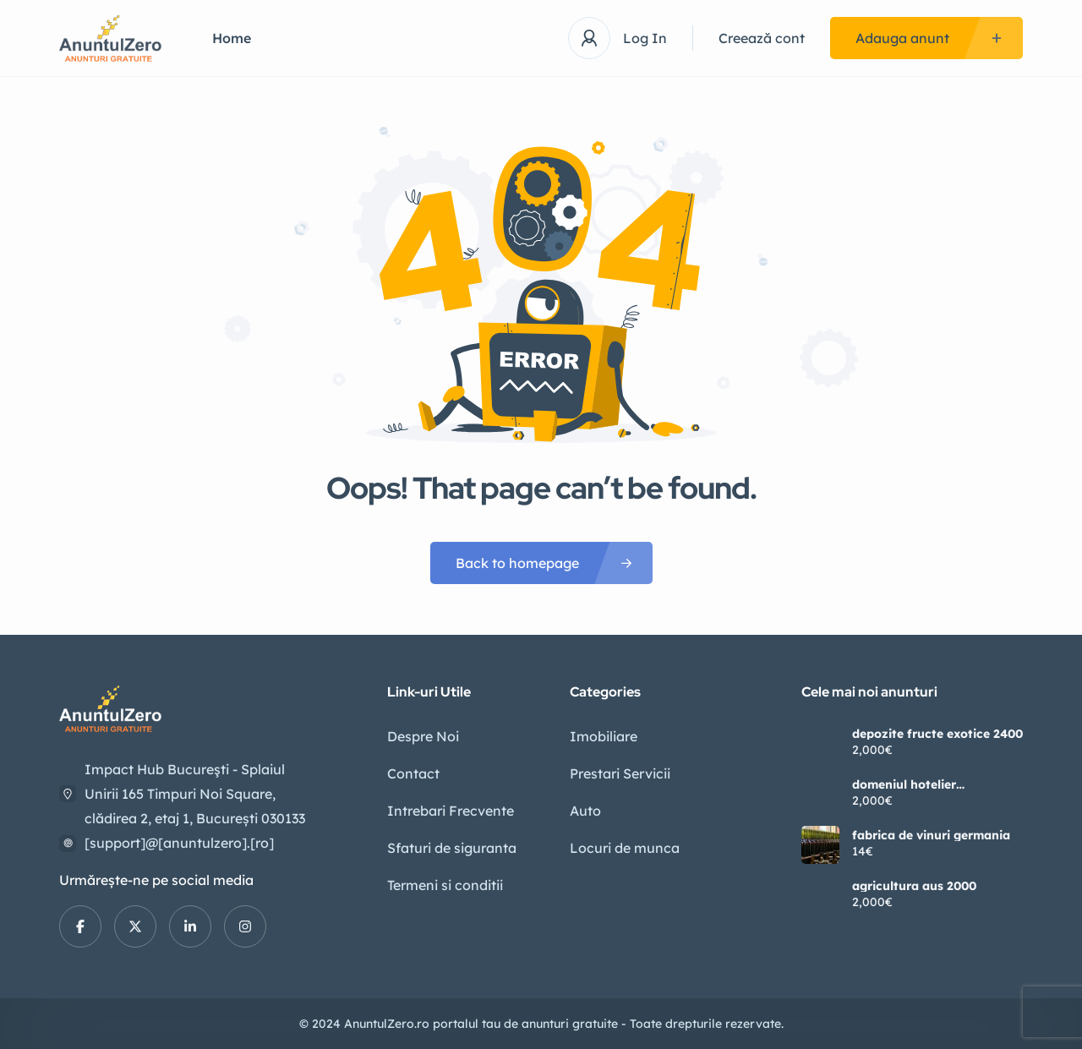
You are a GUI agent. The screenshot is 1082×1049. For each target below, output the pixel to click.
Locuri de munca (625, 847)
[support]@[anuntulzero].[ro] (179, 842)
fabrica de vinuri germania (931, 835)
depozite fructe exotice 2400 (937, 734)
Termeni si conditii (445, 885)
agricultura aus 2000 (914, 886)
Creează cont (762, 38)
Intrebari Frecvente (450, 810)
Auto (585, 810)
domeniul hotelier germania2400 (904, 784)
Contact (413, 773)
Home (231, 38)
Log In (645, 38)
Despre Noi (423, 736)
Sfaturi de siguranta (451, 847)
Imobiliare (603, 736)
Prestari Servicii (620, 773)
